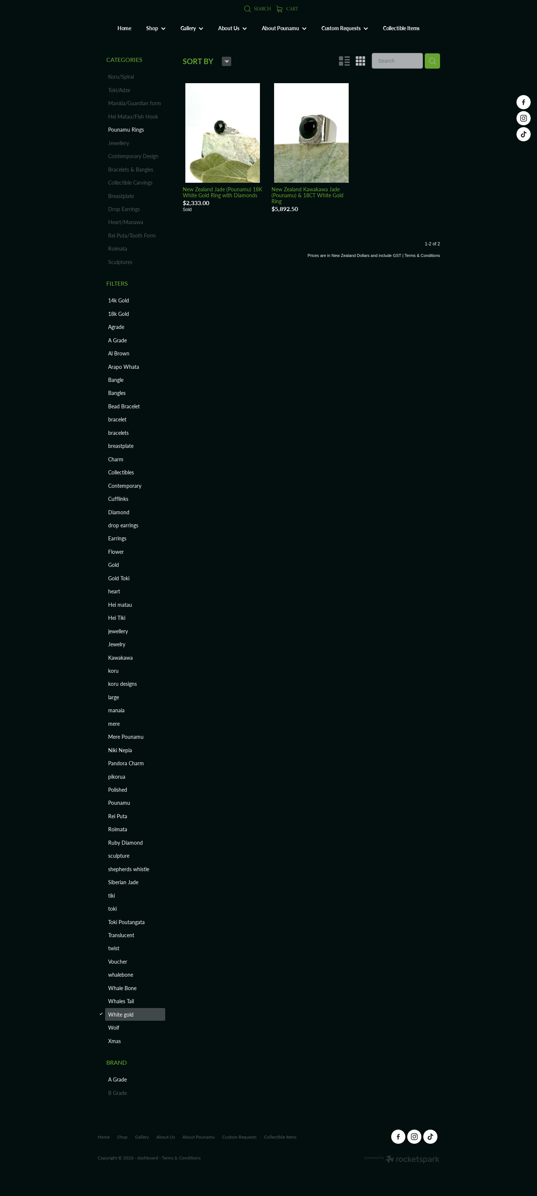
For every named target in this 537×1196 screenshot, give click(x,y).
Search (257, 9)
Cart (287, 9)
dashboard (147, 1158)
